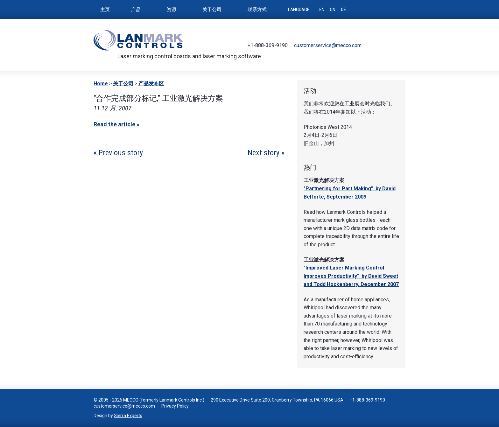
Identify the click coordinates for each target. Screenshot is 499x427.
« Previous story (118, 152)
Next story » (266, 152)
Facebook (381, 45)
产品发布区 (151, 83)
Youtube (391, 45)
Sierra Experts (128, 415)
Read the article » (116, 124)
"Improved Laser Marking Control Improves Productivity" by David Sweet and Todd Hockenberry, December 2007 (351, 276)
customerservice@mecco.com (328, 45)
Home (101, 83)
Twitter (372, 45)
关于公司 (123, 83)
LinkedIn (401, 45)
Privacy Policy (175, 406)
